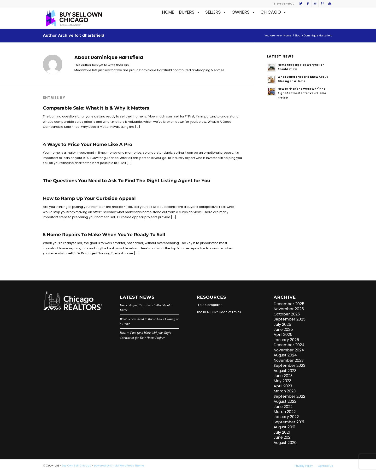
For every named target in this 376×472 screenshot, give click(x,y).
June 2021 (283, 437)
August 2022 (285, 401)
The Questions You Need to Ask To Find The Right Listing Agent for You (126, 180)
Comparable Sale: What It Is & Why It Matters (96, 108)
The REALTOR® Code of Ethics (219, 312)
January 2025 (286, 340)
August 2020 (285, 442)
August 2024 (285, 355)
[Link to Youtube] (329, 3)
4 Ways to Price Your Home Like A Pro (87, 144)
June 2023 (283, 376)
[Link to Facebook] (307, 3)
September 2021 (289, 422)
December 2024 (289, 345)
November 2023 (289, 360)
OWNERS (243, 12)
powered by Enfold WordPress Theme (119, 465)
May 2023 (282, 381)
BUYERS (189, 12)
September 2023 (289, 365)
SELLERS (216, 12)
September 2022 (289, 396)
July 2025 (282, 324)
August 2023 (285, 370)
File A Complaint (209, 305)
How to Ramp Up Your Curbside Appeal (89, 198)
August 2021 (284, 427)
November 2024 (289, 350)
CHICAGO (273, 12)
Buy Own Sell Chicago (76, 465)
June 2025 (283, 329)
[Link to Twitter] (300, 3)
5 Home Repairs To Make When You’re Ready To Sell (104, 234)
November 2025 (289, 309)
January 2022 (286, 417)
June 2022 (283, 406)
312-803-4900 (284, 4)
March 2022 (285, 411)
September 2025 (290, 319)
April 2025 (283, 334)
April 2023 (283, 386)
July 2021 (282, 432)
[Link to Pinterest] (322, 3)
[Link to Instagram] (314, 3)
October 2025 (287, 314)
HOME (168, 12)
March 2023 (285, 391)
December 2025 (289, 304)
